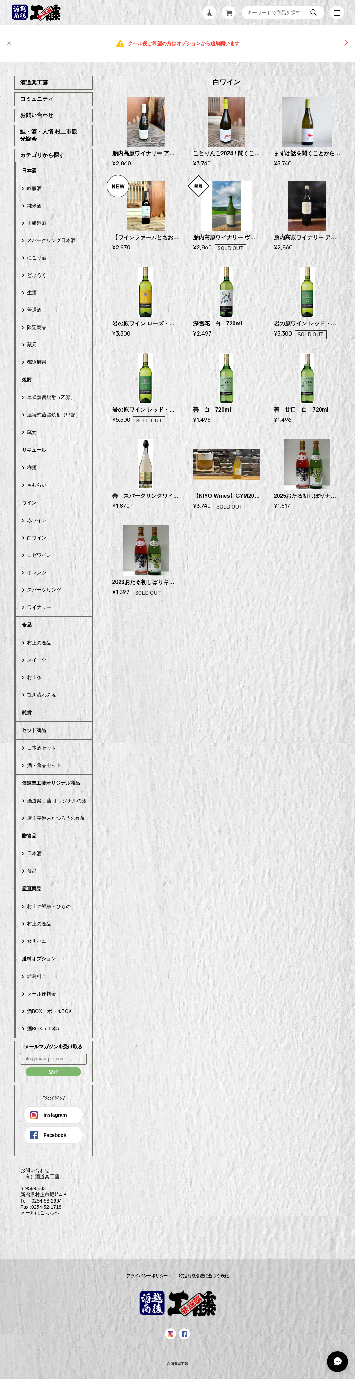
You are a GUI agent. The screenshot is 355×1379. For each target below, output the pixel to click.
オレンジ (36, 572)
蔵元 (32, 344)
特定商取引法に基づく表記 (204, 1275)
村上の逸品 (39, 642)
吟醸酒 (34, 188)
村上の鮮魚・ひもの (49, 906)
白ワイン (36, 537)
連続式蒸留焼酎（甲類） (53, 415)
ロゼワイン (39, 555)
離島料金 (36, 976)
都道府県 (36, 362)
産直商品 (31, 888)
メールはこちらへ (36, 1212)
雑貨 (27, 712)
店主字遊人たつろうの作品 (56, 818)
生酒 (32, 292)
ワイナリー (39, 607)
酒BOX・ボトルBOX (49, 1011)
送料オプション (39, 958)
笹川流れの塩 (41, 694)
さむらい (36, 485)
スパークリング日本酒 (51, 240)
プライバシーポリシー (147, 1275)
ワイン (29, 502)
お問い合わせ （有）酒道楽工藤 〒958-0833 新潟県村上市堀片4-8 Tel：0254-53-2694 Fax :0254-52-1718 (40, 1188)
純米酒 (34, 205)
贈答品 (29, 836)
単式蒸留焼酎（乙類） (51, 397)
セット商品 (34, 730)
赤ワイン (36, 520)
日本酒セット (41, 748)
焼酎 (27, 379)
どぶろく (36, 275)
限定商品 (36, 327)
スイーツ (36, 660)
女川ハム (36, 941)
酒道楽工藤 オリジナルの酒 (57, 800)
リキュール (34, 450)
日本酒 (29, 170)
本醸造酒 (36, 223)
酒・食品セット (44, 765)
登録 (53, 1071)
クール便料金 (41, 994)
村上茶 (34, 677)
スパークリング (44, 590)
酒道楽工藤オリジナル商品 (51, 783)
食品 (27, 625)
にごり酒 (36, 258)
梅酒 (32, 467)
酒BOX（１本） (44, 1028)
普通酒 (34, 310)
